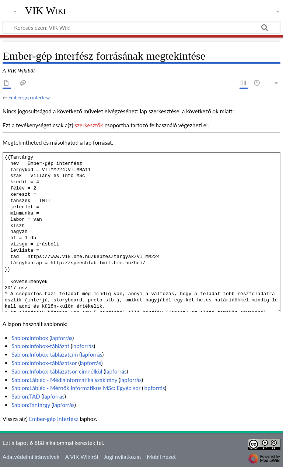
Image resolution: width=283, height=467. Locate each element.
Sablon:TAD (25, 396)
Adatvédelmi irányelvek (31, 456)
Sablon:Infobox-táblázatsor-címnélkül (56, 371)
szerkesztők (88, 125)
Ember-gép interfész (29, 97)
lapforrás (61, 338)
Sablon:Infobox (29, 338)
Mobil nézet (161, 456)
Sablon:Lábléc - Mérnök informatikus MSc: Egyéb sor (75, 388)
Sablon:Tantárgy (30, 404)
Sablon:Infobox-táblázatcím (44, 354)
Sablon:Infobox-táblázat (40, 346)
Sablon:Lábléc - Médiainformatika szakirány (64, 379)
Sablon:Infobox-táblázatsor (44, 363)
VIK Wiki (45, 11)
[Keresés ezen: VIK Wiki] (141, 27)
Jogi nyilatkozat (122, 456)
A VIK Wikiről (81, 456)
